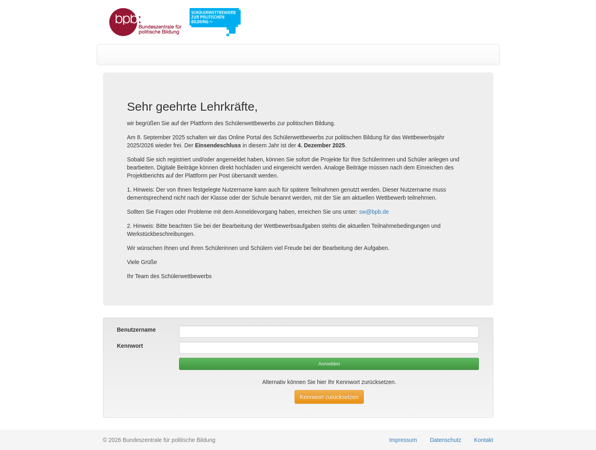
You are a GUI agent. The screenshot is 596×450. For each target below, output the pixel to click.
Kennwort (130, 346)
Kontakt (483, 440)
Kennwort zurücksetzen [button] (329, 397)
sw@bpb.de (374, 211)
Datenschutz (445, 440)
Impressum (403, 440)
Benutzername (136, 329)
